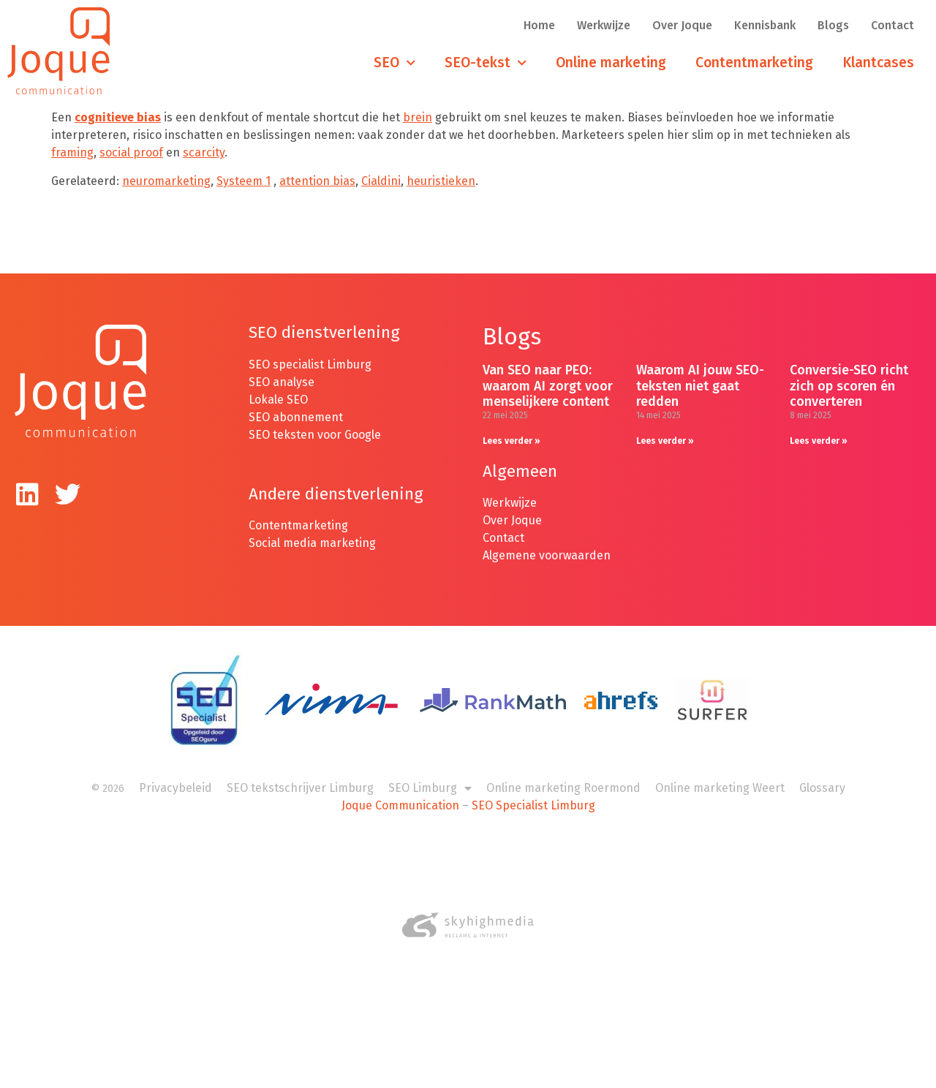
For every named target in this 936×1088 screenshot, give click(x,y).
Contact (892, 25)
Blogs (833, 25)
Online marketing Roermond (563, 788)
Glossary (822, 788)
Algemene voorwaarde (543, 555)
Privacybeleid (175, 788)
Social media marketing (312, 543)
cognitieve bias (118, 117)
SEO (394, 63)
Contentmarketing (754, 62)
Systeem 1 (243, 181)
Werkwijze (603, 25)
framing (72, 152)
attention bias (317, 181)
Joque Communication (400, 805)
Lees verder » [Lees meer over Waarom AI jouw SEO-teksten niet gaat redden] (665, 441)
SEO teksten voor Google (316, 435)
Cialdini (381, 181)
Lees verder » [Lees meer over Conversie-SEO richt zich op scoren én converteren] (819, 441)
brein (417, 117)
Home (539, 25)
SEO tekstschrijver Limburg (300, 788)
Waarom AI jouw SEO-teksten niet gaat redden (700, 385)
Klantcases (878, 62)
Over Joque (682, 25)
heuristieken (441, 181)
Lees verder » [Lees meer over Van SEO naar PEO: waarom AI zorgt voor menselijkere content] (511, 441)
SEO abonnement (296, 417)
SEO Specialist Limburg (533, 805)
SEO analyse (281, 382)
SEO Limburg (430, 788)
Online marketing (611, 62)
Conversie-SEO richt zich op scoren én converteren (849, 385)
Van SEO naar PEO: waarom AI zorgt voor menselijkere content (548, 385)
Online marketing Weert (720, 788)
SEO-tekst (485, 63)
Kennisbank (765, 25)
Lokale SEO (278, 400)
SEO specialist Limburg (310, 364)
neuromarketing (166, 181)
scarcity (203, 152)
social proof (131, 152)
